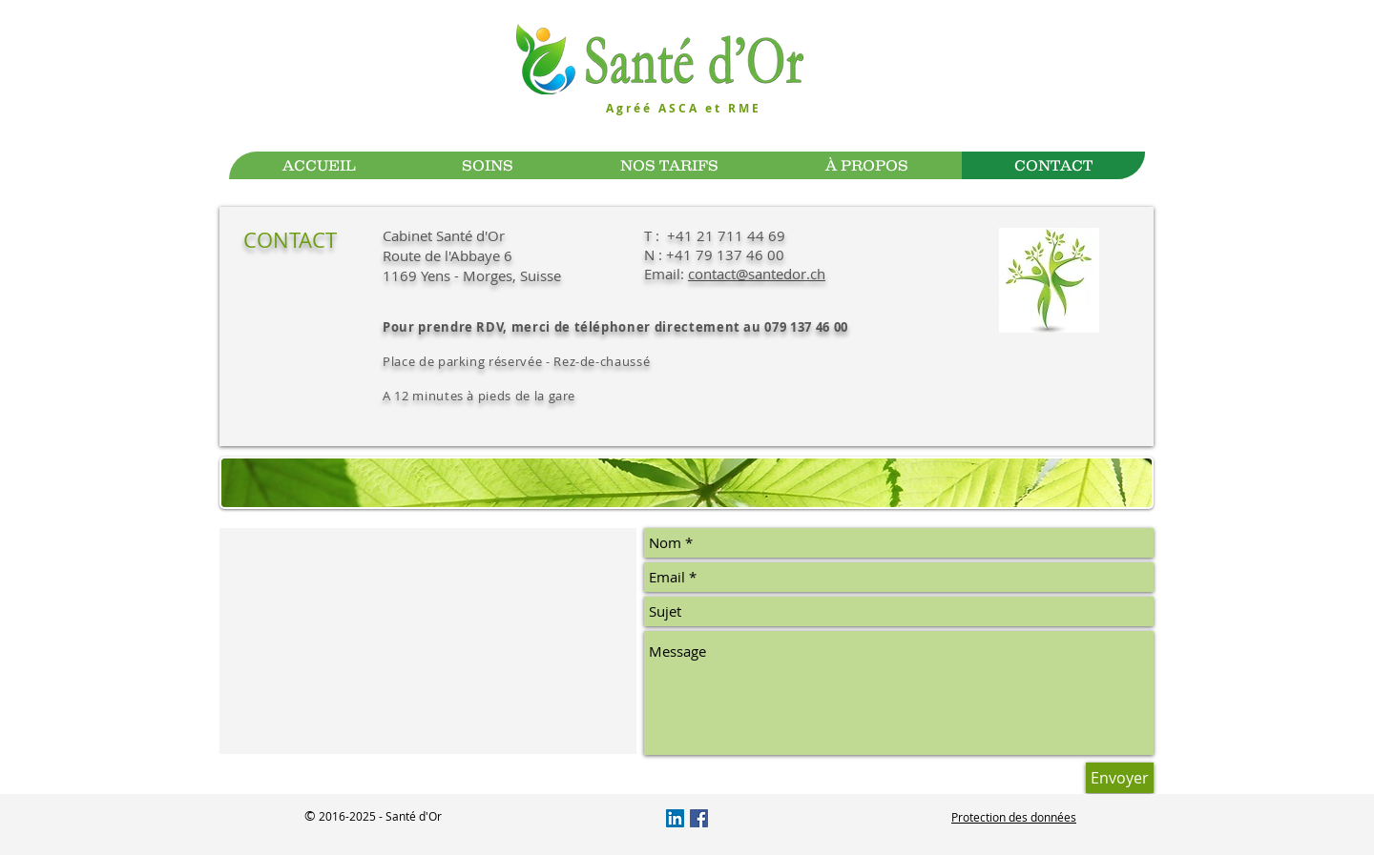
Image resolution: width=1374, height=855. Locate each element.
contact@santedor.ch (756, 273)
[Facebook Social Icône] (699, 818)
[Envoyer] (1120, 778)
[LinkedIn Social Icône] (675, 818)
